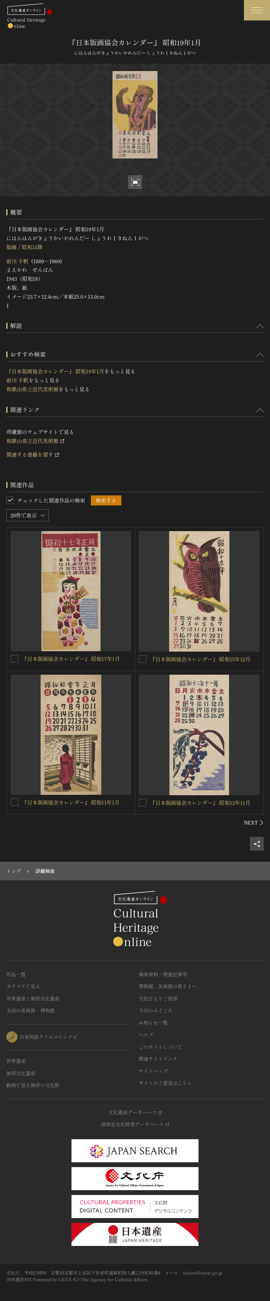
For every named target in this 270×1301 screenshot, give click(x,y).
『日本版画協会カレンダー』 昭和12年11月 (200, 802)
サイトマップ (153, 1070)
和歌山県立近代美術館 (32, 389)
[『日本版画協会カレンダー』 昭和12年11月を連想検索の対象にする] (142, 802)
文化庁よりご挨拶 (158, 998)
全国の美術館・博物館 (30, 1010)
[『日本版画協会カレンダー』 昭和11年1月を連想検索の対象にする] (14, 802)
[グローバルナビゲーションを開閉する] (257, 10)
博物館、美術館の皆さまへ (168, 986)
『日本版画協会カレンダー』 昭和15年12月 (200, 659)
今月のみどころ (156, 1010)
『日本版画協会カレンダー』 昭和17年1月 (71, 658)
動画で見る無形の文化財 (33, 1085)
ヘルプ (146, 1034)
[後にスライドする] (254, 822)
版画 (11, 247)
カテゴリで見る (23, 986)
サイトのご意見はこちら (165, 1082)
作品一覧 (16, 974)
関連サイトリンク (158, 1058)
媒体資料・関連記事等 (163, 974)
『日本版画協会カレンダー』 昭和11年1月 (71, 802)
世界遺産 (16, 1060)
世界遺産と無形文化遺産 (33, 998)
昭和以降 (32, 247)
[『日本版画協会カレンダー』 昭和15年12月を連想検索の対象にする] (142, 659)
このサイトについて (160, 1046)
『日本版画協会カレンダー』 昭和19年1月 (55, 371)
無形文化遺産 (20, 1073)
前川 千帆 (17, 261)
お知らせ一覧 (153, 1022)
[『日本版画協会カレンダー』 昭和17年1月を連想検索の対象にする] (14, 658)
